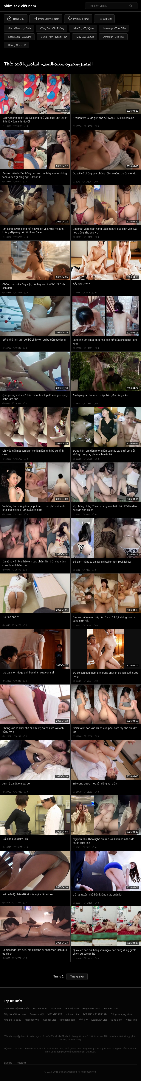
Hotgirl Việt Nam (91, 1008)
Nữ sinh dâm (73, 1014)
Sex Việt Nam (39, 1008)
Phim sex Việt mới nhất (16, 1008)
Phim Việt (56, 1008)
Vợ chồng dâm (67, 1019)
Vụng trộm (116, 1019)
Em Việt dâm (111, 1008)
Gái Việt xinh (72, 1008)
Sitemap (8, 1062)
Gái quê (83, 1019)
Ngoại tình (131, 1019)
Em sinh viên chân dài (95, 1013)
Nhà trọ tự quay (12, 1019)
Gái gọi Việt (49, 1019)
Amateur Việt (37, 1014)
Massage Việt (32, 1019)
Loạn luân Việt (99, 1019)
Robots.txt (21, 1062)
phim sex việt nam (20, 6)
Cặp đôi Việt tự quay (15, 1014)
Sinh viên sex (54, 1013)
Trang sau (77, 976)
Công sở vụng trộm (121, 1014)
